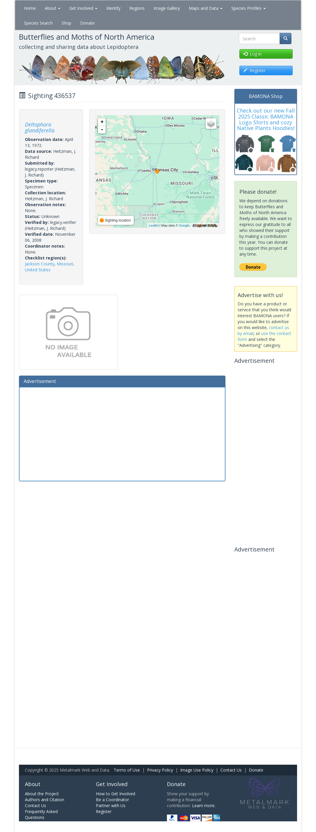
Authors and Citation (44, 799)
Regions (137, 8)
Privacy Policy (160, 770)
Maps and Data (206, 8)
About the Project (42, 793)
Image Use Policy (196, 770)
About (52, 8)
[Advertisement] (122, 433)
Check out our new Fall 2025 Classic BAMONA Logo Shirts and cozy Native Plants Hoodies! (266, 119)
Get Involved (83, 8)
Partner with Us (110, 805)
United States (38, 269)
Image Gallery (167, 8)
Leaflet (154, 225)
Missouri (65, 264)
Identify (113, 8)
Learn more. (203, 805)
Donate (87, 23)
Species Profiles (248, 8)
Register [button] (254, 70)
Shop (66, 23)
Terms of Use (127, 770)
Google (184, 225)
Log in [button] (252, 54)
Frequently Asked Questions (41, 814)
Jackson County (39, 264)
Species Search (38, 23)
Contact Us (231, 770)
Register (104, 811)
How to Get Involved (115, 793)
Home (30, 8)
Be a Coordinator (112, 799)
